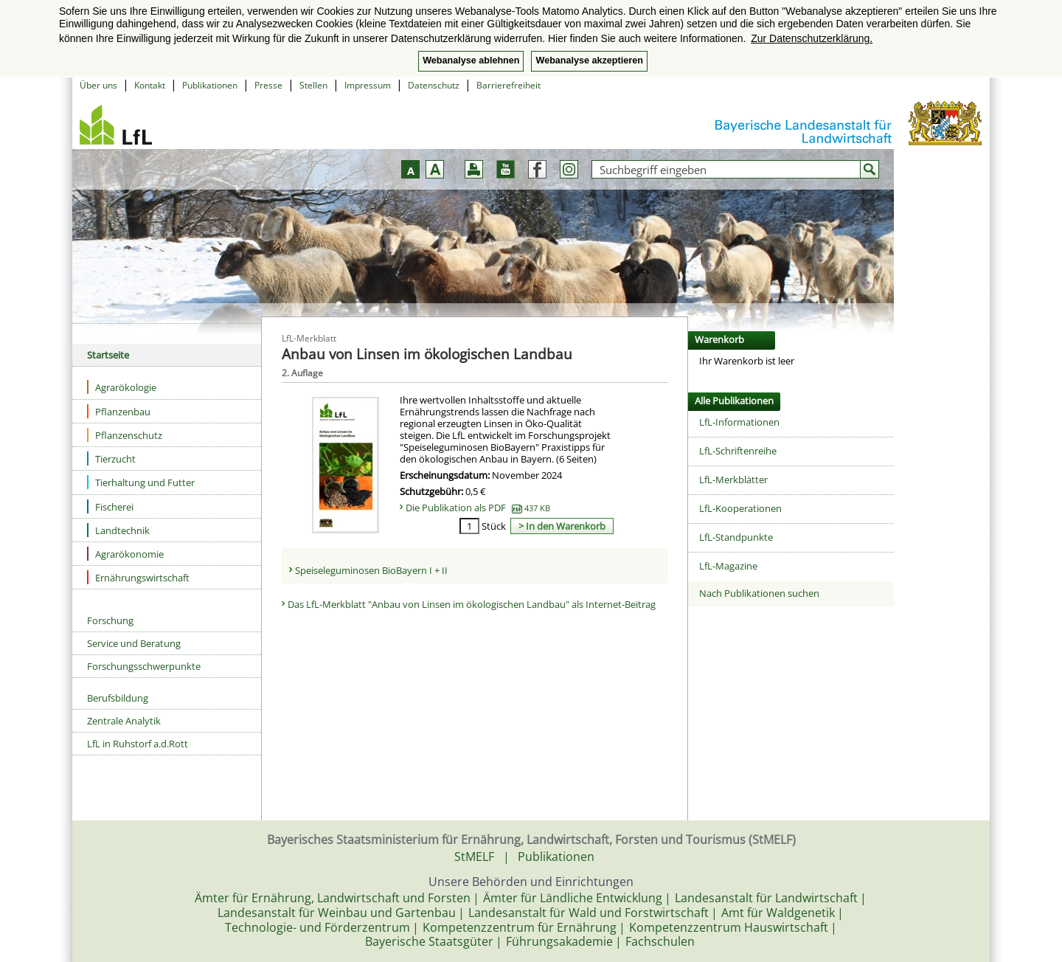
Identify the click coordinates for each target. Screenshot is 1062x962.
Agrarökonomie (125, 554)
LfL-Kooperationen (740, 508)
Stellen (313, 85)
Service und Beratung (134, 643)
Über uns (98, 85)
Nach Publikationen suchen (759, 593)
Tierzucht (111, 458)
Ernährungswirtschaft (138, 577)
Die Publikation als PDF (478, 507)
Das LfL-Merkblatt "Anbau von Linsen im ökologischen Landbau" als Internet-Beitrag (472, 604)
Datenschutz (433, 85)
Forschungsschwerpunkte (144, 666)
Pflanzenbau (118, 411)
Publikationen (209, 85)
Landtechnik (118, 530)
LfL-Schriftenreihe (738, 450)
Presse (268, 85)
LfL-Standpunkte (736, 537)
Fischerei (110, 506)
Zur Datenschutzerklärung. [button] (811, 38)
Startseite (108, 354)
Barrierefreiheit (508, 85)
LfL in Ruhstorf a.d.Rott (137, 743)
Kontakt (149, 85)
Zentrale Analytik (124, 720)
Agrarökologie (121, 387)
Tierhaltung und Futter (141, 482)
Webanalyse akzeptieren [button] (588, 60)
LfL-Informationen (739, 422)
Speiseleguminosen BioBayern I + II (371, 570)
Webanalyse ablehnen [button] (471, 60)
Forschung (110, 620)
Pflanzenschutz (124, 435)
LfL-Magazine (728, 565)
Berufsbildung (117, 698)
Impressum (367, 85)
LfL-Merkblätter (733, 479)
